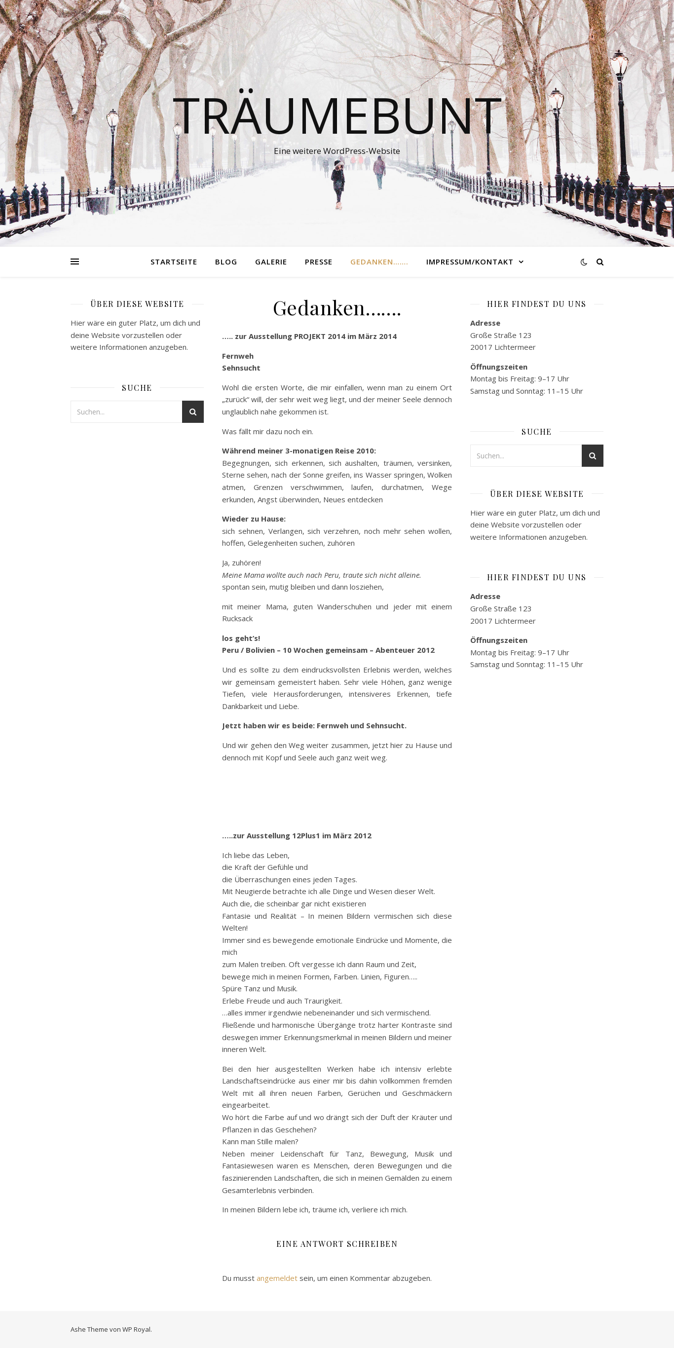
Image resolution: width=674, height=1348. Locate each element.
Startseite (173, 261)
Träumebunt (337, 114)
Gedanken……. (379, 261)
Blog (226, 261)
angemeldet (277, 1278)
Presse (319, 261)
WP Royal (136, 1329)
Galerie (271, 261)
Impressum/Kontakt (470, 261)
